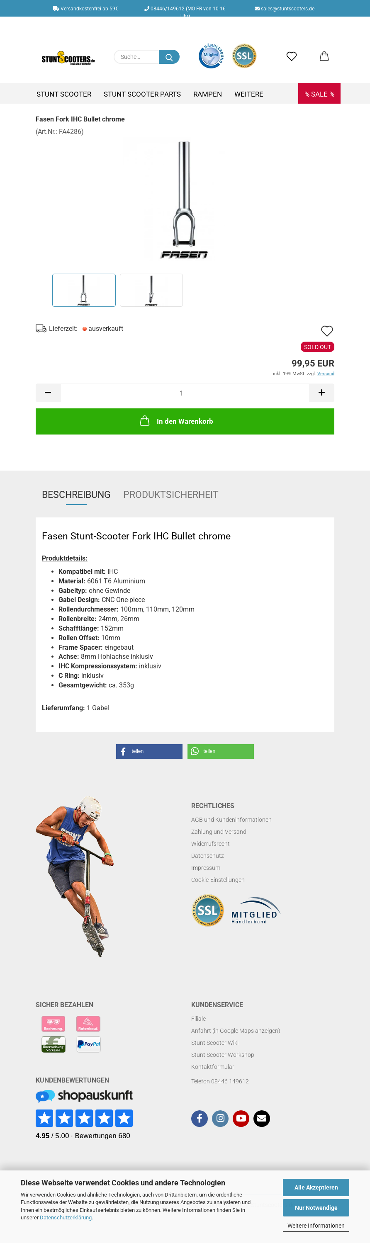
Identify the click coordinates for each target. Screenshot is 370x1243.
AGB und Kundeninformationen (231, 819)
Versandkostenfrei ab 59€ (85, 9)
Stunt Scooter (64, 94)
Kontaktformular (212, 1066)
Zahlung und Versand (218, 831)
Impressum (205, 867)
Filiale (198, 1018)
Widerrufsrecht (210, 843)
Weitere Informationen (316, 1225)
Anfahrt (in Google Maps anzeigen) (235, 1030)
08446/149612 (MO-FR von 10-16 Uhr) (185, 11)
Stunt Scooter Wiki (215, 1042)
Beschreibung (76, 494)
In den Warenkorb (175, 420)
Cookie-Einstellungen (218, 879)
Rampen (207, 94)
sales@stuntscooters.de (284, 9)
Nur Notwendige (316, 1207)
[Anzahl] (185, 393)
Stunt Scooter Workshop (222, 1054)
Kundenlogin (191, 25)
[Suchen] (169, 57)
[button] (324, 56)
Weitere (248, 94)
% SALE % (319, 94)
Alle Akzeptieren (316, 1187)
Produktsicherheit (171, 494)
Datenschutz (207, 855)
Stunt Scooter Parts (142, 94)
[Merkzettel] (291, 56)
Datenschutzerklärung (66, 1217)
